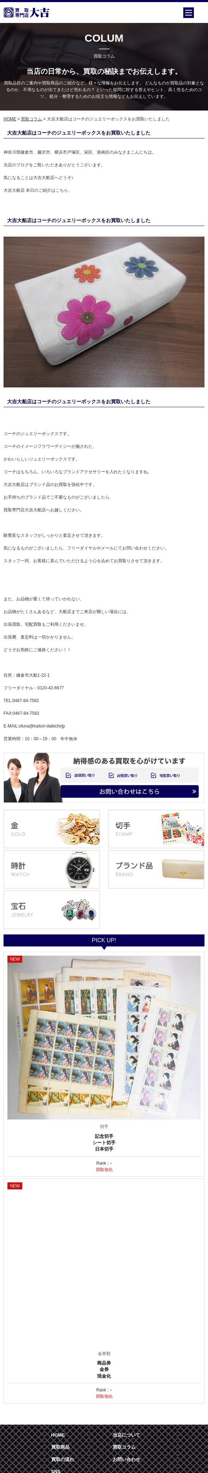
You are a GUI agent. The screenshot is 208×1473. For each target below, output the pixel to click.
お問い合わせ (126, 1459)
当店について (126, 1435)
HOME (10, 119)
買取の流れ (62, 1459)
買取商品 (60, 1447)
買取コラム (31, 119)
